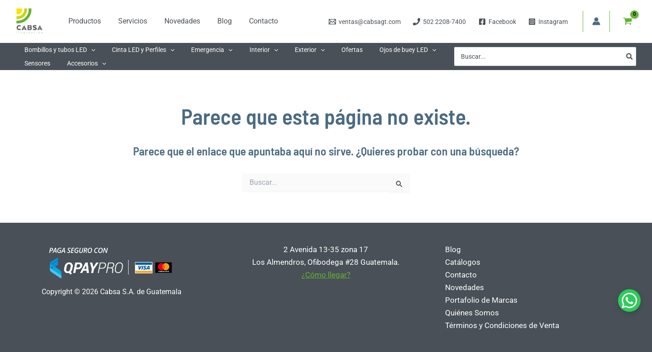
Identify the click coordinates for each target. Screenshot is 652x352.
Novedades (464, 287)
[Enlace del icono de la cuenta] (596, 21)
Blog (452, 249)
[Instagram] (548, 21)
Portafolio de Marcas (481, 300)
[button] (89, 49)
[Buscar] (629, 56)
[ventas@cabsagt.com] (364, 21)
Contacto (460, 274)
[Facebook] (497, 21)
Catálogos (462, 262)
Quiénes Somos (472, 312)
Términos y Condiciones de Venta (502, 325)
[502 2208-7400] (440, 21)
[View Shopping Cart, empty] (627, 21)
